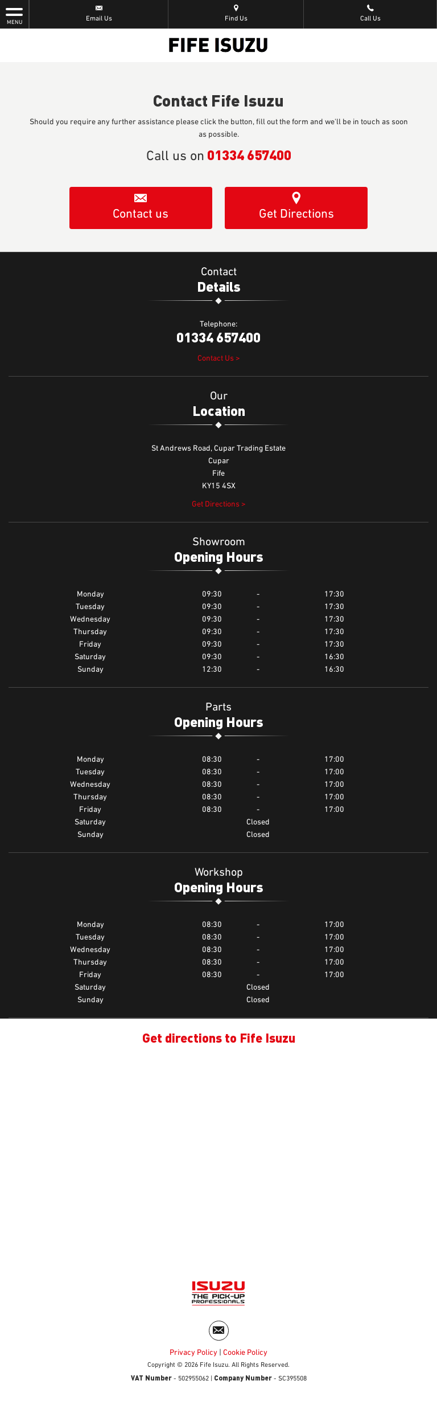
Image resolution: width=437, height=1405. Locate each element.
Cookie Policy (245, 1353)
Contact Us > (218, 358)
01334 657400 (249, 154)
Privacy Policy (193, 1353)
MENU (14, 15)
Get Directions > (219, 504)
